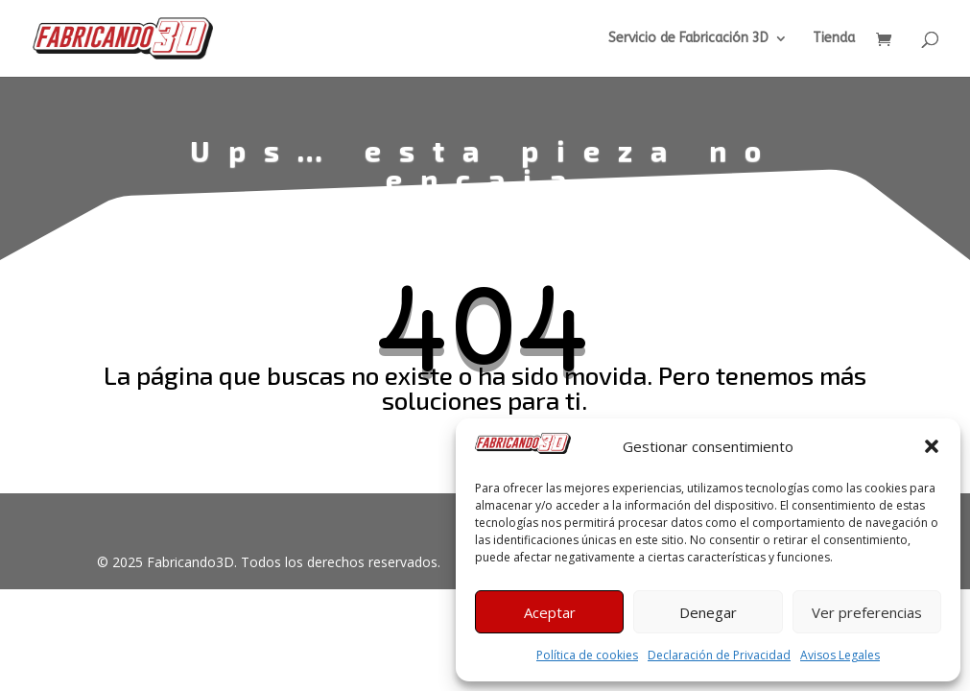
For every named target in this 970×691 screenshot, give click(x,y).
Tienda (834, 39)
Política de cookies (587, 655)
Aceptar (550, 612)
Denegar (708, 612)
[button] (931, 446)
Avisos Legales (840, 655)
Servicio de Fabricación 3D (688, 39)
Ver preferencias (867, 612)
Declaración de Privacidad (719, 655)
